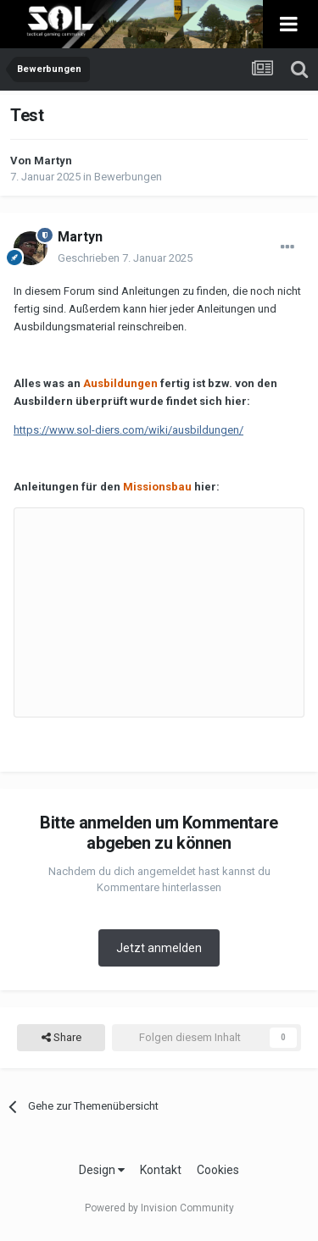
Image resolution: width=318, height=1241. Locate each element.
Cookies (218, 1170)
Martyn (53, 160)
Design (102, 1170)
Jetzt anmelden (159, 948)
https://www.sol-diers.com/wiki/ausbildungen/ (128, 430)
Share (61, 1037)
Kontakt (160, 1170)
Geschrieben (125, 258)
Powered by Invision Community (159, 1208)
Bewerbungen (128, 176)
